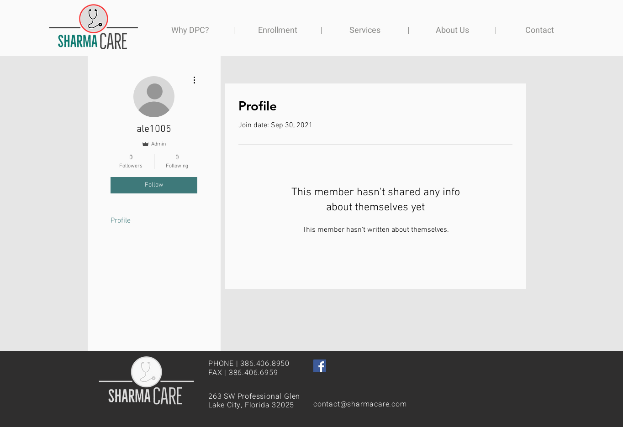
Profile (121, 220)
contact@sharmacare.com (360, 404)
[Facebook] (319, 365)
